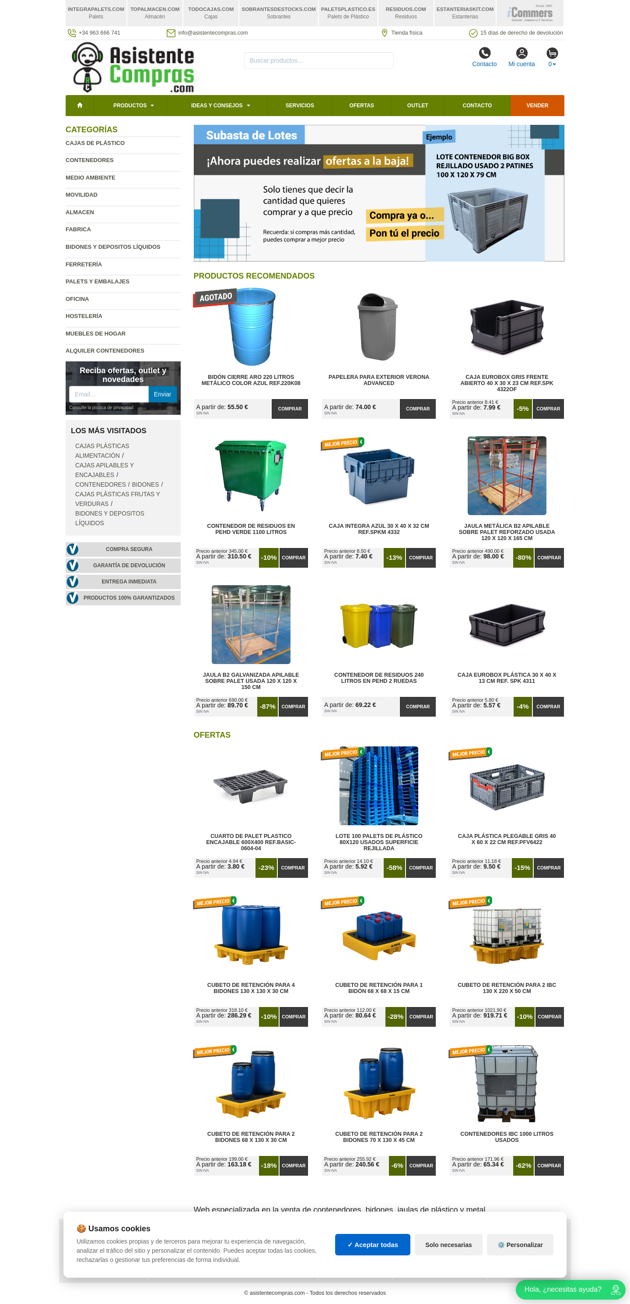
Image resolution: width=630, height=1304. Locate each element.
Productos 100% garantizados (129, 598)
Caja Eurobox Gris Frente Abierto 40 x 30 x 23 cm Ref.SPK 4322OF (506, 383)
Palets (409, 1234)
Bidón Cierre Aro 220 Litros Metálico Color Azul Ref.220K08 (251, 380)
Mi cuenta (521, 56)
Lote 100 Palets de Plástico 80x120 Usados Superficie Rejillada (379, 842)
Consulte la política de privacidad (101, 407)
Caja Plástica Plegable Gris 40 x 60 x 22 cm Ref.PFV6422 (507, 839)
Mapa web (169, 1234)
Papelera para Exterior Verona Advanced (379, 380)
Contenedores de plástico (439, 1243)
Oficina (77, 299)
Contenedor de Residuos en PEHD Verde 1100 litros (251, 529)
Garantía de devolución (129, 565)
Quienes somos (91, 1269)
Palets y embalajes (98, 281)
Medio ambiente (91, 177)
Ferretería (84, 264)
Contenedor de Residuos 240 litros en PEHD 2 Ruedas (379, 678)
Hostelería (84, 316)
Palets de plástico (522, 1251)
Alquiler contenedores (105, 350)
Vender (538, 105)
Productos (130, 105)
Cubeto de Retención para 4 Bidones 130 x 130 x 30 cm (251, 988)
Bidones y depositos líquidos (113, 247)
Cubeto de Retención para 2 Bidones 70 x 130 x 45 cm (379, 1137)
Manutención (344, 1251)
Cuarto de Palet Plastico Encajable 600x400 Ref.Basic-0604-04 (251, 842)
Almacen (80, 212)
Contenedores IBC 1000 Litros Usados (506, 1137)
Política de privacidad (102, 1234)
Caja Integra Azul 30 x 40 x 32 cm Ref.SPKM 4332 (379, 529)
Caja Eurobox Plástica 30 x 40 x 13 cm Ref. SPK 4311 (507, 678)
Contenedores (90, 160)
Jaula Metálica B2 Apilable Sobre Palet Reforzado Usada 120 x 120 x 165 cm (507, 532)
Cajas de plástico (95, 143)
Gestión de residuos (355, 1260)
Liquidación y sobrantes (435, 1251)
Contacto (484, 56)
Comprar (290, 408)
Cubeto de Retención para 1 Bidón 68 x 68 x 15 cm (379, 988)
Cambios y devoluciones (105, 1251)
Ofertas (362, 105)
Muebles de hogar (96, 333)
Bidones (145, 484)
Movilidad (82, 194)
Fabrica (78, 229)
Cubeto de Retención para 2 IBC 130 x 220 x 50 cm (507, 988)
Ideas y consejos (217, 105)
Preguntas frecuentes (189, 1243)
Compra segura (129, 549)
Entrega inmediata (129, 582)
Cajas (333, 1234)
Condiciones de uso (98, 1243)
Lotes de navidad (424, 1260)
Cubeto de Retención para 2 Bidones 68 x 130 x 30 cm (251, 1137)
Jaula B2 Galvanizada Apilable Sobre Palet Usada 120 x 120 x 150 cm (251, 681)
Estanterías (343, 1243)
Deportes (508, 1234)
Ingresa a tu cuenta (185, 1251)
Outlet (417, 105)
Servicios (300, 105)
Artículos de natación (527, 1243)
